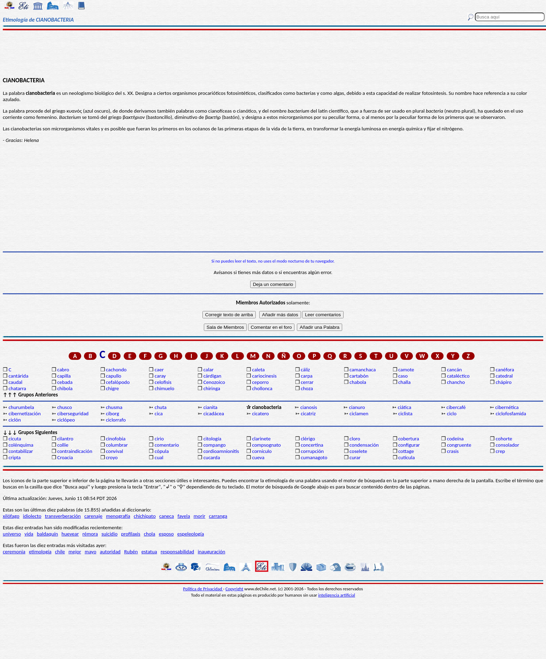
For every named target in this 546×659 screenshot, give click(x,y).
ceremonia (14, 551)
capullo (113, 376)
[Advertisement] (273, 53)
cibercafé (456, 407)
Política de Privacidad (203, 588)
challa (404, 382)
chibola (64, 388)
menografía (118, 516)
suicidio (109, 534)
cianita (210, 407)
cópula (162, 451)
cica (159, 413)
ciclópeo (66, 420)
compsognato (266, 445)
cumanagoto (314, 457)
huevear (70, 534)
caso (403, 376)
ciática (405, 407)
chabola (357, 382)
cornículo (261, 451)
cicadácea (213, 413)
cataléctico (458, 376)
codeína (455, 438)
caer (159, 369)
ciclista (405, 413)
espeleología (190, 534)
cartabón (358, 376)
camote (406, 369)
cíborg (112, 413)
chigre (112, 388)
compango (214, 445)
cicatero (260, 413)
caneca (166, 516)
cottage (406, 451)
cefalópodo (118, 382)
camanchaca (362, 369)
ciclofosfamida (511, 413)
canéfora (505, 369)
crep (500, 451)
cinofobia (115, 438)
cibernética (506, 407)
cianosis (308, 407)
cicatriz (308, 413)
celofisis (163, 382)
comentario (167, 445)
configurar (409, 445)
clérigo (308, 438)
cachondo (116, 369)
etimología (40, 551)
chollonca (262, 388)
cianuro (357, 407)
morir (200, 516)
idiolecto (32, 516)
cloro (354, 438)
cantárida (18, 376)
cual (159, 457)
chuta (161, 407)
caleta (258, 369)
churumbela (21, 407)
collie (62, 445)
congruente (459, 445)
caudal (15, 382)
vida (28, 534)
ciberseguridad (73, 413)
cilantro (65, 438)
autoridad (110, 551)
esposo (166, 534)
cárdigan (212, 376)
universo (12, 534)
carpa (307, 376)
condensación (364, 445)
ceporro (260, 382)
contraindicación (74, 451)
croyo (112, 457)
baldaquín (47, 534)
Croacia (65, 457)
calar (208, 369)
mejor (75, 551)
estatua (149, 551)
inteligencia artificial (336, 595)
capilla (64, 376)
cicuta (14, 438)
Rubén (131, 551)
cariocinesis (264, 376)
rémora (90, 534)
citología (212, 438)
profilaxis (130, 534)
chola (149, 534)
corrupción (312, 451)
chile (60, 551)
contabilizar (20, 451)
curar (355, 457)
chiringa (211, 388)
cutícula (406, 457)
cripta (14, 457)
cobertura (408, 438)
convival (114, 451)
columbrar (117, 445)
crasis (453, 451)
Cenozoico (214, 382)
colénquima (20, 445)
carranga (218, 516)
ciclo (451, 413)
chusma (114, 407)
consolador (507, 445)
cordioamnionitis (221, 451)
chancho (456, 382)
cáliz (305, 369)
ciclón (14, 420)
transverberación (63, 516)
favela (183, 516)
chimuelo (164, 388)
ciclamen (358, 413)
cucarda (211, 457)
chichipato (145, 516)
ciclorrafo (116, 420)
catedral (504, 376)
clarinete (261, 438)
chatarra (17, 388)
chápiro (504, 382)
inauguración (211, 551)
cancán (454, 369)
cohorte (504, 438)
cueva (258, 457)
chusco (64, 407)
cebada (64, 382)
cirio (159, 438)
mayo (90, 551)
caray (160, 376)
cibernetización (24, 413)
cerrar (307, 382)
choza (307, 388)
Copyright (234, 588)
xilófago (11, 516)
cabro (63, 369)
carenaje (93, 516)
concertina (312, 445)
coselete (358, 451)
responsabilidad (177, 551)
